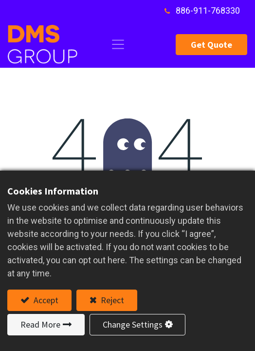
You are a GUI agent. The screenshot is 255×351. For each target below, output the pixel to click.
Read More (40, 324)
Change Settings (133, 324)
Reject (111, 300)
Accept (45, 300)
